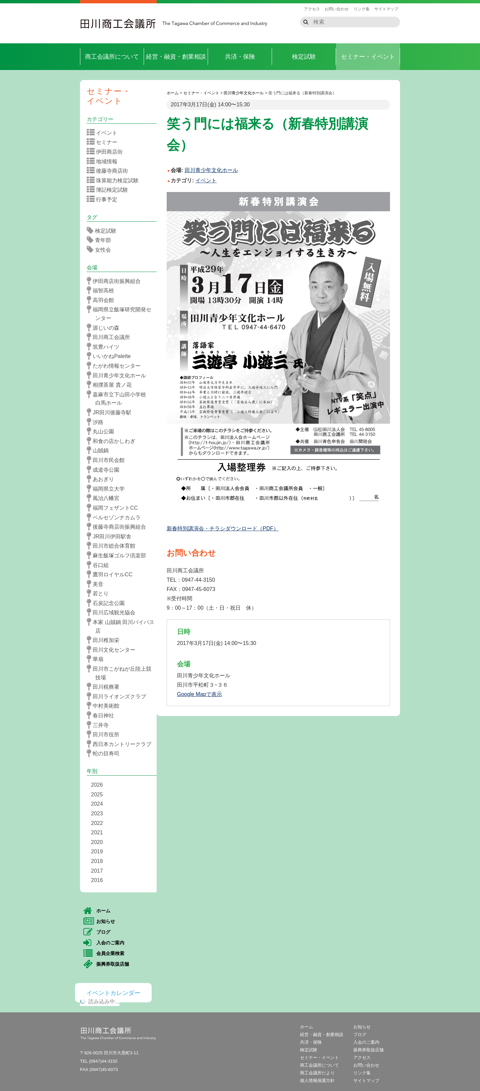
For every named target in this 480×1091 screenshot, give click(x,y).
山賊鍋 (100, 450)
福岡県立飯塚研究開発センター (121, 313)
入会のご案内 (103, 943)
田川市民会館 (108, 460)
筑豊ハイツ (105, 347)
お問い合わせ (337, 9)
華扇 (97, 659)
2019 (97, 851)
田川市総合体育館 (113, 546)
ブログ (96, 932)
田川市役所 (105, 734)
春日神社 (102, 715)
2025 (97, 794)
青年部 (101, 240)
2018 (97, 861)
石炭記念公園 (108, 603)
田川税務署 (105, 687)
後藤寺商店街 (109, 171)
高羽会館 (102, 300)
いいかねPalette (111, 356)
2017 (97, 871)
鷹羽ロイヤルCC (112, 574)
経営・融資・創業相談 (176, 56)
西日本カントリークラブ (121, 744)
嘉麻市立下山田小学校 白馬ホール (121, 398)
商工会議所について (112, 56)
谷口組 (100, 565)
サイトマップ (386, 9)
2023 (97, 813)
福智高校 (102, 290)
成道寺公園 (105, 470)
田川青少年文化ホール (118, 375)
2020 (97, 842)
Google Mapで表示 (199, 694)
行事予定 (104, 199)
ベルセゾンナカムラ (116, 517)
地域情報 (104, 161)
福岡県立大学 (108, 489)
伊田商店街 (107, 152)
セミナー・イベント (368, 56)
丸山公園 (102, 431)
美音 (97, 584)
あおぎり (102, 479)
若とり (100, 593)
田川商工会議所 (118, 23)
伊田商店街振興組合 (116, 281)
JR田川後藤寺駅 (111, 412)
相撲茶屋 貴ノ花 (111, 385)
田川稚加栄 (105, 640)
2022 (97, 823)
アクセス (312, 9)
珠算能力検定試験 (115, 180)
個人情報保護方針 (317, 1080)
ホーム (96, 911)
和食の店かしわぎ (113, 441)
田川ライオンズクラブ (118, 696)
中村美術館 (105, 706)
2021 (97, 832)
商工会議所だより (317, 1072)
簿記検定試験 (109, 190)
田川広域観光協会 (113, 612)
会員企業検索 (103, 953)
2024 (97, 804)
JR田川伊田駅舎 (111, 536)
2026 (97, 785)
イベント (206, 180)
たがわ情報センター (116, 366)
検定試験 (304, 56)
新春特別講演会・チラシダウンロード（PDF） (223, 528)
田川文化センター (113, 650)
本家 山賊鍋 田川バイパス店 (122, 626)
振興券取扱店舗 (106, 964)
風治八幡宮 (105, 498)
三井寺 (100, 725)
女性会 (101, 250)
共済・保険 (240, 56)
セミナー (104, 142)
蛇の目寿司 (105, 753)
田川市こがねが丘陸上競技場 (121, 672)
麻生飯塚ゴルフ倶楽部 (118, 555)
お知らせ (99, 921)
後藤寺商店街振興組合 (118, 527)
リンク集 (362, 9)
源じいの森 (105, 328)
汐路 (97, 422)
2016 (97, 880)
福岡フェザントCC (114, 508)
